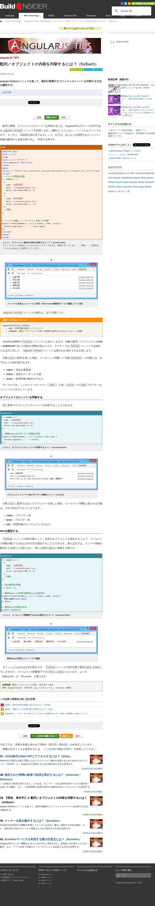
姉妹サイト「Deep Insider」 (14, 880)
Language (9, 16)
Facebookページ (47, 874)
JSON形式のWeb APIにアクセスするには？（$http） (38, 756)
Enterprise (91, 16)
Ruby (143, 177)
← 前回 (38, 117)
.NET (132, 173)
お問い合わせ (7, 874)
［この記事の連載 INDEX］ (58, 749)
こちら (28, 245)
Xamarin (116, 177)
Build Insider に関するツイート (123, 158)
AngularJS (88, 70)
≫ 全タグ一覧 (122, 191)
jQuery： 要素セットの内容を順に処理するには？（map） (29, 709)
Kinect (119, 186)
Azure (111, 191)
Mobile (51, 16)
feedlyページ (46, 880)
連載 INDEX (51, 117)
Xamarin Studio (136, 182)
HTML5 (111, 186)
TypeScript (126, 177)
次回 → (64, 117)
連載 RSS (66, 736)
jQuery (122, 173)
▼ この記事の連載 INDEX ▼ (45, 736)
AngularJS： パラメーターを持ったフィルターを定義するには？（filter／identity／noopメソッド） (46, 713)
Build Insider (122, 41)
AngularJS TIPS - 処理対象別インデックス (43, 21)
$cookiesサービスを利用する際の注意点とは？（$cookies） (43, 839)
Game (108, 16)
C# (128, 173)
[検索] (131, 11)
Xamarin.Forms (130, 186)
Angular (136, 177)
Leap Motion (145, 186)
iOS (110, 177)
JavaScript (98, 70)
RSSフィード (46, 883)
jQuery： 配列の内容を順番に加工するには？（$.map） (28, 705)
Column (137, 16)
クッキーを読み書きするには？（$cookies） (33, 820)
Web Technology (31, 16)
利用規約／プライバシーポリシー (16, 877)
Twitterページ (46, 877)
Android (139, 173)
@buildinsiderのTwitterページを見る (125, 151)
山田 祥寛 (6, 92)
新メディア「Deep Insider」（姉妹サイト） (128, 130)
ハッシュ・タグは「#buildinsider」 (125, 154)
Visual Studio (121, 182)
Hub (122, 16)
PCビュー (125, 875)
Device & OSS (70, 16)
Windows (149, 182)
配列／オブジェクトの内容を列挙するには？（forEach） (92, 21)
